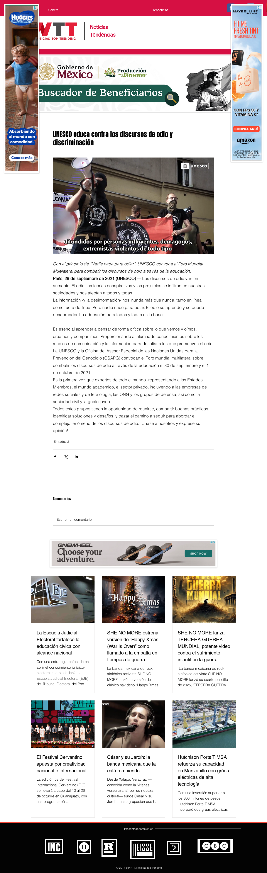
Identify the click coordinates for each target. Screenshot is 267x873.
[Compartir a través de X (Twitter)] (66, 456)
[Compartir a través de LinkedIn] (76, 456)
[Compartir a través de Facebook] (55, 456)
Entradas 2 (61, 442)
